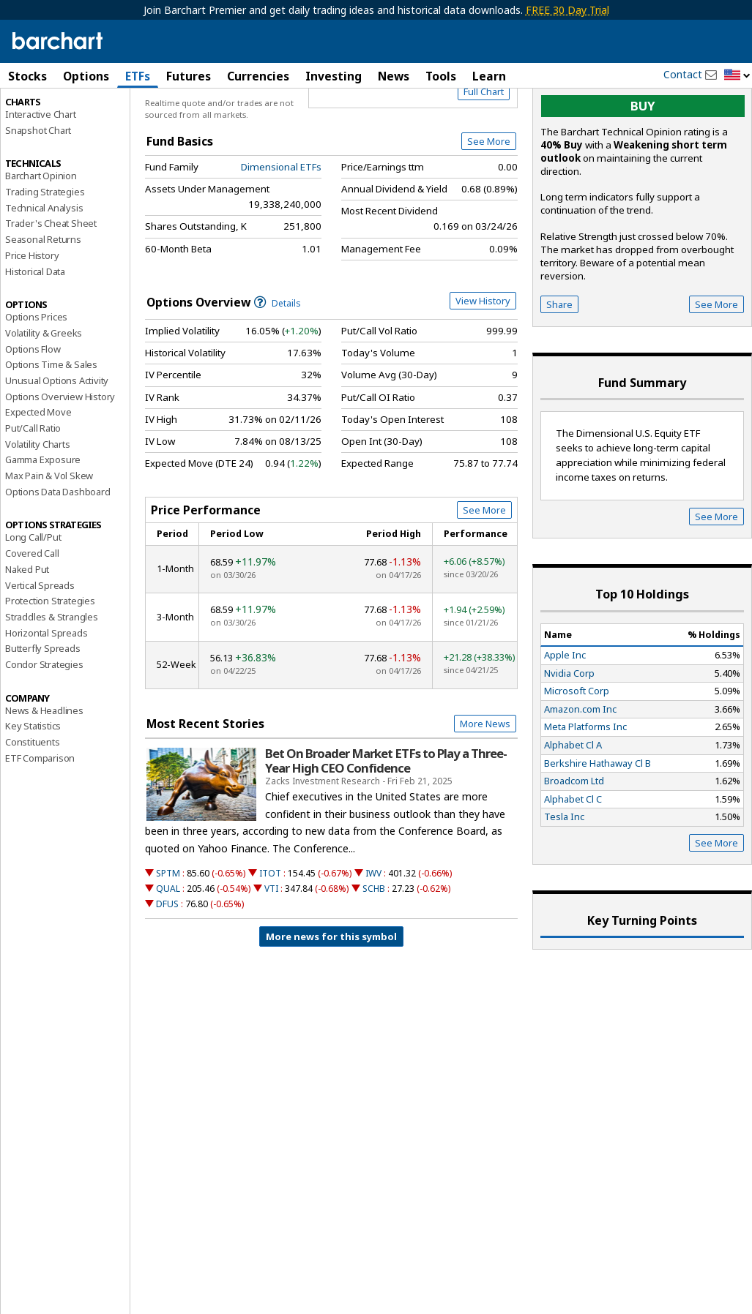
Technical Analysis (44, 270)
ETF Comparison (40, 820)
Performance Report (48, 131)
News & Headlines (44, 772)
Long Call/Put (33, 600)
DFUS (167, 967)
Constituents (32, 804)
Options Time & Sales (51, 427)
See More (488, 204)
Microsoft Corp (576, 753)
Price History (32, 317)
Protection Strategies (50, 663)
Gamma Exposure (43, 522)
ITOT (270, 935)
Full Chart (484, 153)
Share (559, 367)
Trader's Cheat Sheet (51, 286)
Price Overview (40, 114)
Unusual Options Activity (56, 442)
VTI (271, 951)
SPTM (168, 935)
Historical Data (35, 333)
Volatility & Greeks (43, 395)
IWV (373, 935)
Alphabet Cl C (573, 861)
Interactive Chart (40, 176)
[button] (737, 76)
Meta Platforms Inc (585, 789)
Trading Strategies (44, 253)
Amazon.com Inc (580, 771)
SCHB (373, 951)
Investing (333, 76)
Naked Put (27, 631)
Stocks (27, 76)
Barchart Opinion (41, 238)
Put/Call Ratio (33, 490)
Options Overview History (60, 458)
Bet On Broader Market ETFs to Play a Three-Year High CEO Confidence (386, 823)
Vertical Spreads (40, 647)
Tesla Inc (564, 879)
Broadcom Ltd (574, 843)
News (393, 76)
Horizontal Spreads (46, 695)
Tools (440, 76)
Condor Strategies (44, 726)
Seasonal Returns (43, 302)
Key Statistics (33, 788)
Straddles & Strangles (51, 679)
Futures (188, 76)
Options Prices (36, 379)
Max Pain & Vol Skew (49, 537)
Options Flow (33, 411)
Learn (489, 76)
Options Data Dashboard (58, 553)
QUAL (168, 951)
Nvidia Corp (569, 735)
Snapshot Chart (38, 192)
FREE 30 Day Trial (567, 10)
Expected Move (38, 474)
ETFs (137, 76)
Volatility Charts (37, 506)
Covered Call (32, 616)
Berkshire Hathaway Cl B (597, 825)
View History (482, 362)
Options (86, 76)
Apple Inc (565, 717)
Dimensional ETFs (281, 229)
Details (277, 365)
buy (642, 168)
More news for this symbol (331, 999)
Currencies (258, 76)
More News (485, 786)
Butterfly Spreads (43, 711)
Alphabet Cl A (573, 807)
